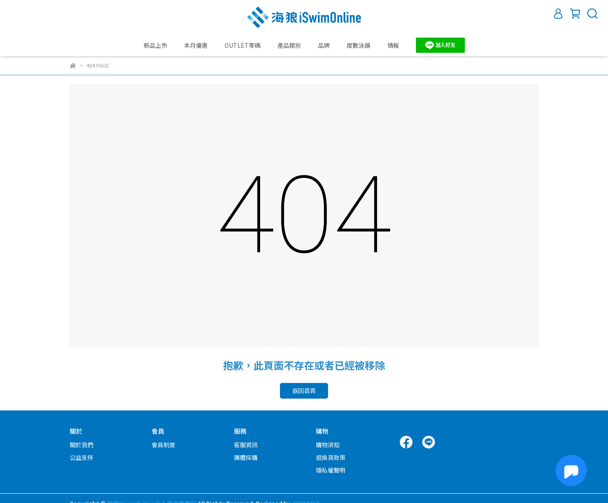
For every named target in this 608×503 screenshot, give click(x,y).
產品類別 (289, 45)
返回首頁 (304, 390)
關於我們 (81, 444)
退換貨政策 (330, 457)
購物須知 (327, 444)
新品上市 (155, 45)
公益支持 (81, 457)
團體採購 (246, 457)
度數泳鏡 (358, 45)
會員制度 (163, 444)
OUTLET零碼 (243, 45)
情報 (393, 45)
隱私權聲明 (330, 470)
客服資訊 (246, 444)
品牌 (324, 45)
